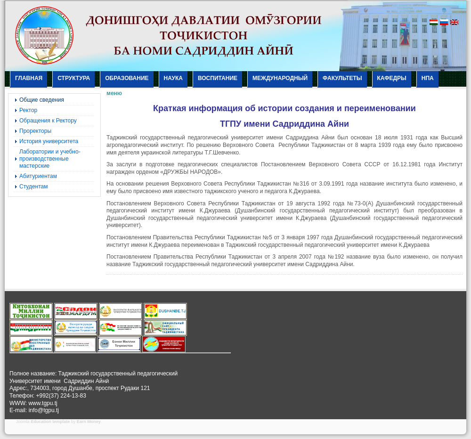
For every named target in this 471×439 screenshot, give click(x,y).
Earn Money (89, 421)
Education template (50, 421)
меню (114, 93)
